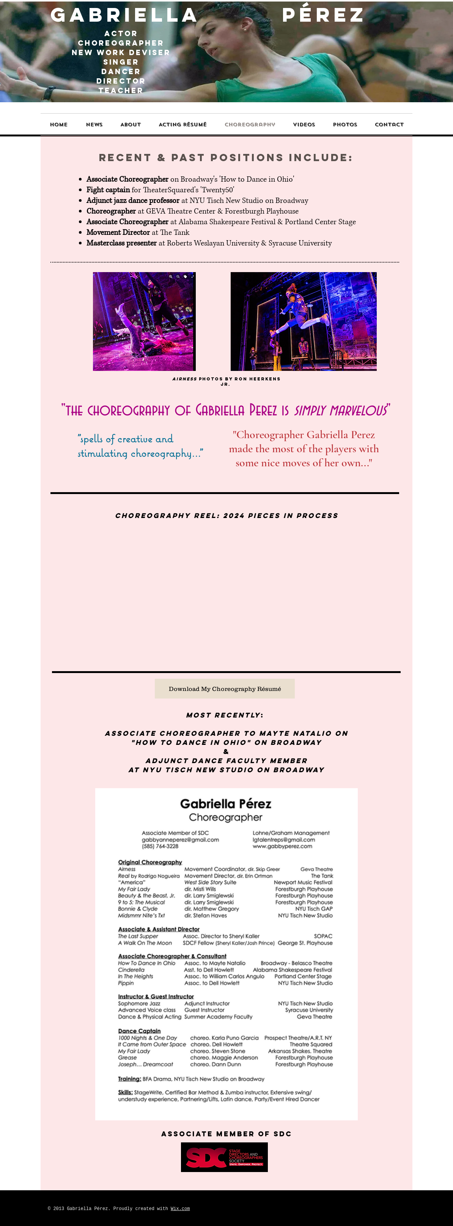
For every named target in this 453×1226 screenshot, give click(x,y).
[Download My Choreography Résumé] (225, 689)
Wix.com (180, 1209)
